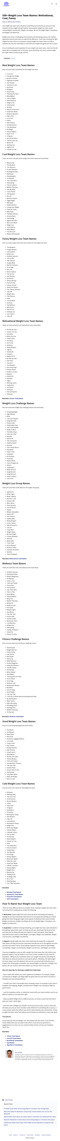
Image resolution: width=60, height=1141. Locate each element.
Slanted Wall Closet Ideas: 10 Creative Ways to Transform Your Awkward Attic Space (30, 1117)
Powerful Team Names (14, 897)
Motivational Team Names (18, 559)
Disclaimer (37, 1135)
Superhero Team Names (15, 1045)
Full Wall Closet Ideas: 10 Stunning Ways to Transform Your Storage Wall (26, 1109)
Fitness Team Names (16, 398)
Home (10, 1135)
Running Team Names (14, 892)
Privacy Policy (30, 1135)
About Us (16, 1135)
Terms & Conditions (46, 1135)
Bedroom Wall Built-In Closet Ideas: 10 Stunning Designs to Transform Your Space (29, 1120)
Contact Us (22, 1135)
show (12, 58)
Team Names (9, 1100)
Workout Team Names (17, 716)
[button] (52, 4)
